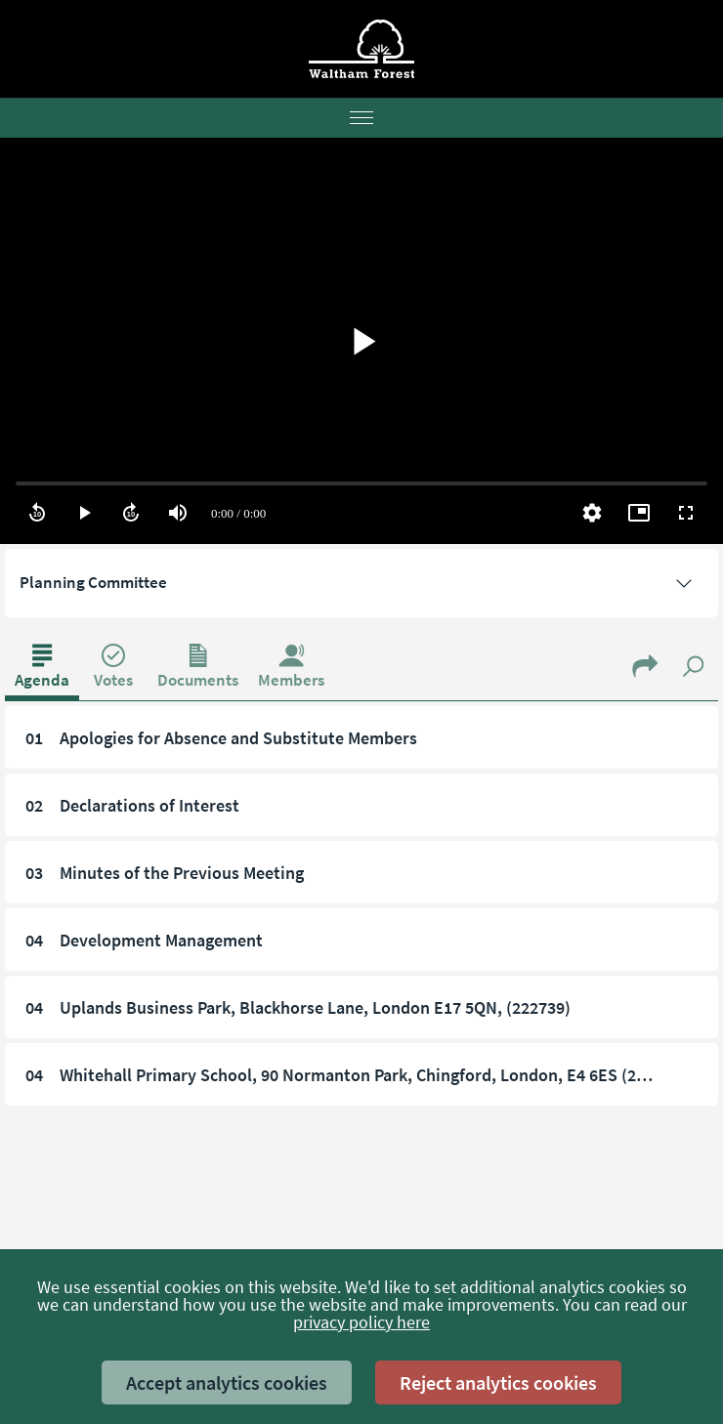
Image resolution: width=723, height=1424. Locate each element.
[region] (361, 341)
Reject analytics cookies (498, 1382)
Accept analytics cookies (226, 1382)
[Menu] (361, 118)
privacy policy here (361, 1322)
